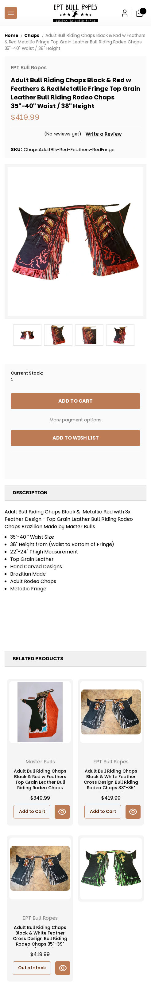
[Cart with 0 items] (139, 13)
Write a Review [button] (104, 134)
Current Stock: (75, 376)
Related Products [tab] (38, 658)
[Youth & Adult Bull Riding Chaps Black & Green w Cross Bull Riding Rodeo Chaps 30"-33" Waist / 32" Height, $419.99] (111, 868)
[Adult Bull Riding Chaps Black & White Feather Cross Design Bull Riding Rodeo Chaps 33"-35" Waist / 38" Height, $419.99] (111, 712)
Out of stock (32, 968)
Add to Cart (32, 812)
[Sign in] (125, 13)
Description (30, 492)
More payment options (76, 419)
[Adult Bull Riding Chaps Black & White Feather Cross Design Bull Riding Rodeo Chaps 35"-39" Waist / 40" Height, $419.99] (40, 868)
